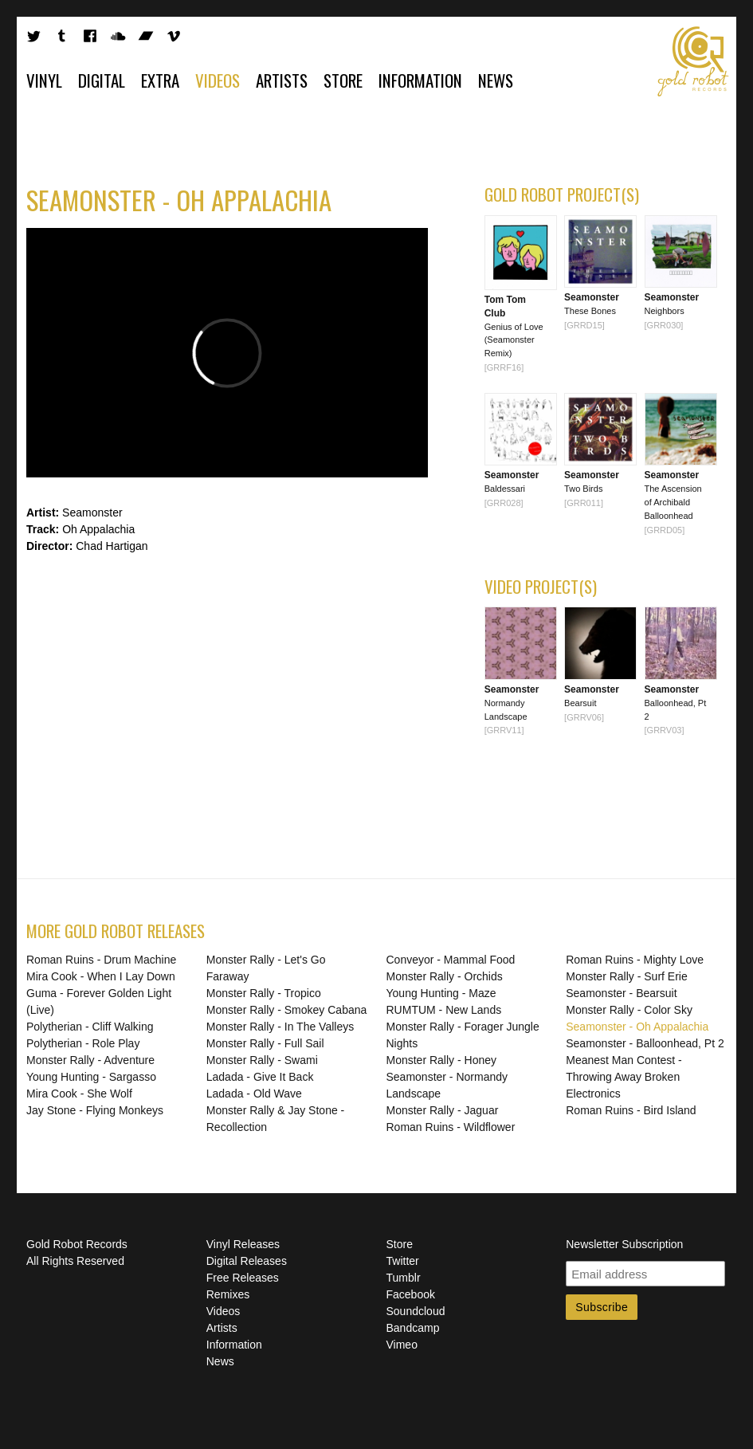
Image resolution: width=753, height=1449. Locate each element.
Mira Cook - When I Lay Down (100, 976)
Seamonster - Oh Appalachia (637, 1026)
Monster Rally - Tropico (263, 993)
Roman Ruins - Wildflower (451, 1127)
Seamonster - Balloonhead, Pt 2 (645, 1043)
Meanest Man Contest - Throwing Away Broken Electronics (624, 1077)
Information (420, 80)
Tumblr (403, 1277)
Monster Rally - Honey (441, 1060)
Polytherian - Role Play (82, 1043)
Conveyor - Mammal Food (451, 959)
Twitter (402, 1261)
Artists (282, 80)
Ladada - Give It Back (260, 1076)
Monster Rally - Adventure (90, 1060)
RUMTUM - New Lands (444, 1009)
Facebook (410, 1294)
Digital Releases (246, 1261)
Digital (101, 80)
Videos (217, 80)
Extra (160, 80)
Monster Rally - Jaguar (442, 1110)
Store (343, 80)
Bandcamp (413, 1327)
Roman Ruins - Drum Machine (101, 959)
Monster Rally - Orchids (444, 976)
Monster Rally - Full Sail (265, 1043)
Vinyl (44, 80)
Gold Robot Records (693, 61)
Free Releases (242, 1277)
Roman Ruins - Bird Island (631, 1110)
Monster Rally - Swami (262, 1060)
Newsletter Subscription (624, 1244)
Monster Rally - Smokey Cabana (286, 1009)
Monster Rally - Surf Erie (626, 976)
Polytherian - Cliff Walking (90, 1026)
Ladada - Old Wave (254, 1093)
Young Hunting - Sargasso (91, 1076)
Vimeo (402, 1344)
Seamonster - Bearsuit (621, 993)
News (495, 80)
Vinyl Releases (243, 1244)
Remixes (227, 1294)
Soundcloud (415, 1311)
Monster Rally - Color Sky (629, 1009)
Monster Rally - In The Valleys (280, 1026)
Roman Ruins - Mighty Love (635, 959)
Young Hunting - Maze (441, 993)
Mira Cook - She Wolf (79, 1093)
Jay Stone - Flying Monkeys (94, 1110)
